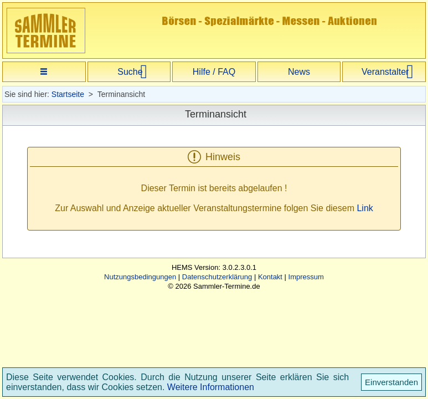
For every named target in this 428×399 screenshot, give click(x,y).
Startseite (67, 94)
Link (365, 208)
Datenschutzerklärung (217, 277)
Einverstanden (391, 382)
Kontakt (270, 277)
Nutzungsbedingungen (140, 277)
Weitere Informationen (210, 387)
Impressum (306, 277)
